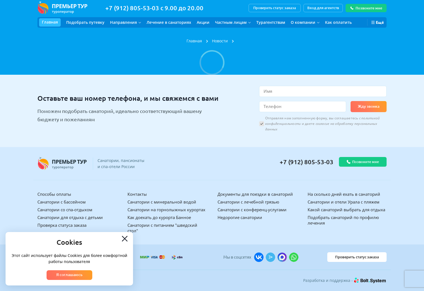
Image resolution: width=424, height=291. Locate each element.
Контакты (137, 194)
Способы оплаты (54, 194)
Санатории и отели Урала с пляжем (343, 202)
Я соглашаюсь (69, 274)
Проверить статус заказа (274, 8)
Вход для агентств (323, 8)
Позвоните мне (366, 8)
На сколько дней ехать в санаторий (344, 194)
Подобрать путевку (85, 22)
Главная (50, 22)
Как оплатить (338, 22)
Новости (220, 40)
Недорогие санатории (240, 217)
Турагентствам (270, 22)
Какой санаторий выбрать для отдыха (346, 209)
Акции (203, 22)
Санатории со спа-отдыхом (64, 209)
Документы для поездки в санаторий (255, 194)
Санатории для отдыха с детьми (70, 217)
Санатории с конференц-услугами (252, 209)
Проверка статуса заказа (61, 225)
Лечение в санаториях (169, 22)
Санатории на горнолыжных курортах (166, 209)
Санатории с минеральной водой (161, 202)
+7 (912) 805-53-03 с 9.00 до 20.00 (154, 7)
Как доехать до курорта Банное (159, 217)
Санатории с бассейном (61, 202)
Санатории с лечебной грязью (248, 202)
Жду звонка (368, 106)
